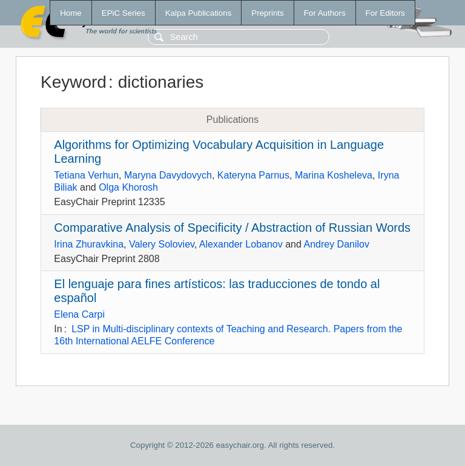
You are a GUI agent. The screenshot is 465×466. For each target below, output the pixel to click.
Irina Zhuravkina (89, 244)
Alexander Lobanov (241, 244)
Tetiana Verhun (86, 175)
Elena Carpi (79, 314)
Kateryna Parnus (253, 175)
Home (71, 13)
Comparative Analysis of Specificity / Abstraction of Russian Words (232, 227)
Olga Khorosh (128, 187)
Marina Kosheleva (333, 175)
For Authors (325, 13)
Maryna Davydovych (168, 175)
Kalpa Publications (198, 13)
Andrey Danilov (336, 244)
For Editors (385, 13)
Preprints (267, 13)
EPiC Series (123, 13)
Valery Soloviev (161, 244)
